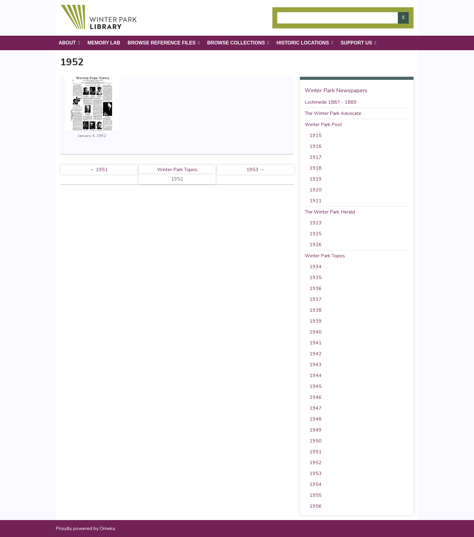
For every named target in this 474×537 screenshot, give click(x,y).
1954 (316, 484)
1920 (316, 190)
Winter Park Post (323, 124)
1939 (316, 321)
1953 (316, 473)
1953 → (255, 169)
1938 (316, 310)
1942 (316, 353)
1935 (316, 277)
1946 (316, 397)
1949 (316, 430)
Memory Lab (103, 42)
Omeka (107, 528)
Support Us (356, 42)
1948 (316, 419)
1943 (316, 364)
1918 (316, 168)
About (67, 42)
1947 (316, 408)
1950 (316, 441)
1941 (316, 343)
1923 (316, 223)
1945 (316, 386)
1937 (316, 299)
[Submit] (403, 18)
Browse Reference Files (162, 42)
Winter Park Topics (177, 169)
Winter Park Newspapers (336, 90)
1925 (316, 233)
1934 (316, 266)
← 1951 (99, 169)
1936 (316, 288)
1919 (316, 179)
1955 (316, 495)
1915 (316, 135)
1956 (316, 506)
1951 (316, 451)
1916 (316, 146)
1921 (316, 200)
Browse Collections (236, 42)
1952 (316, 462)
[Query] (343, 18)
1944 (316, 375)
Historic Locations (303, 42)
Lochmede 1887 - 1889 (331, 102)
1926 (316, 244)
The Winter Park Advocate (333, 113)
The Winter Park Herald (330, 212)
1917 (316, 157)
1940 (316, 332)
